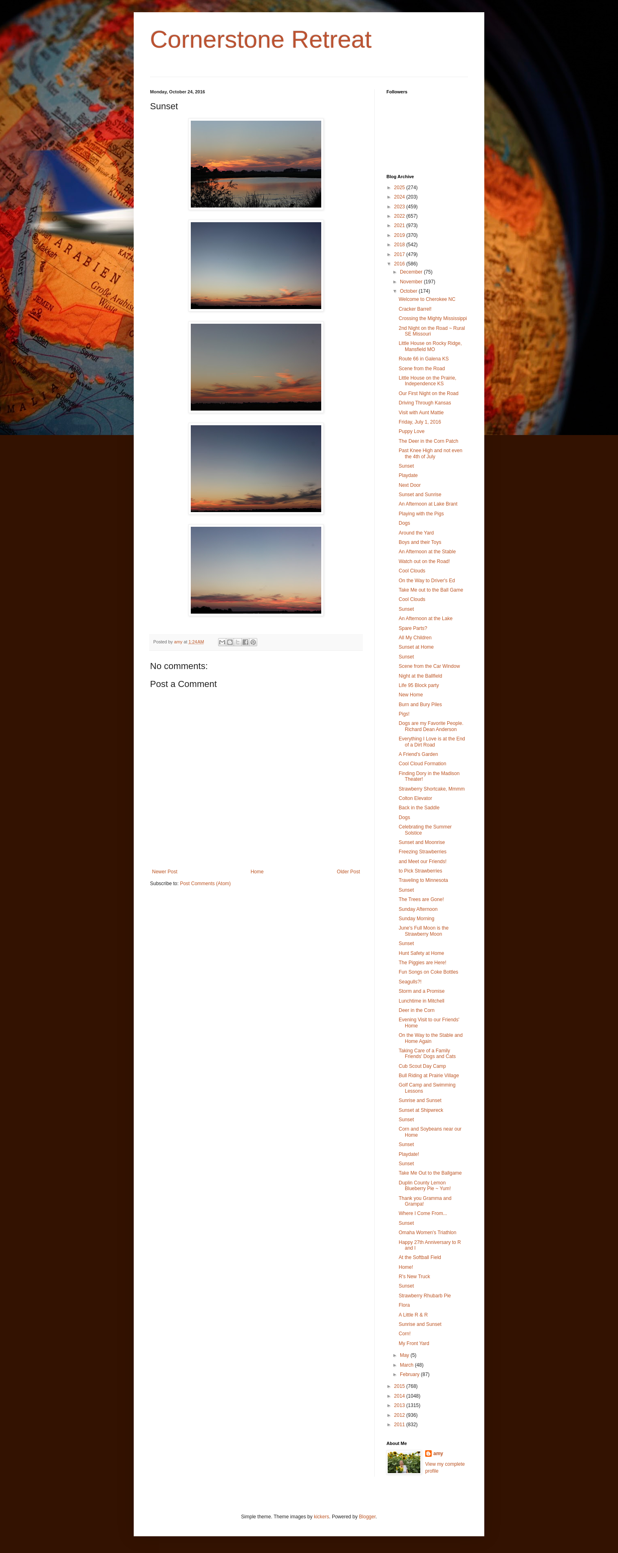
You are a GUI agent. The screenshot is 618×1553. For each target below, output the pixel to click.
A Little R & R (413, 1315)
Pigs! (404, 714)
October (409, 291)
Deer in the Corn (417, 1010)
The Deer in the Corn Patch (428, 441)
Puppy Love (411, 431)
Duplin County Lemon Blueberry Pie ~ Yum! (425, 1185)
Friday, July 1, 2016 (420, 422)
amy (438, 1453)
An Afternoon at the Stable (427, 551)
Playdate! (409, 1154)
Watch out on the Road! (424, 561)
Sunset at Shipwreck (421, 1110)
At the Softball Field (420, 1257)
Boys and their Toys (420, 542)
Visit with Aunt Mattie (421, 412)
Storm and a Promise (422, 991)
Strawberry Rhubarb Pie (425, 1296)
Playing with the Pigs (421, 514)
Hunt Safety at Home (421, 953)
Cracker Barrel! (415, 309)
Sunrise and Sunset (420, 1100)
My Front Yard (414, 1343)
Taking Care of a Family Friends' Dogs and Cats (427, 1053)
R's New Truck (414, 1276)
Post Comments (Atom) (205, 883)
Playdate (408, 475)
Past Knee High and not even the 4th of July (430, 453)
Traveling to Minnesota (423, 880)
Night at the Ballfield (420, 676)
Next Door (410, 485)
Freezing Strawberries (422, 852)
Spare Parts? (413, 628)
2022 (400, 216)
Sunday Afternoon (418, 909)
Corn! (405, 1334)
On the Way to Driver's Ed (427, 580)
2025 (400, 187)
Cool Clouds (412, 571)
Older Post (348, 872)
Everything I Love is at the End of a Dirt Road (432, 741)
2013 (400, 1405)
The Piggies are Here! (422, 962)
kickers (321, 1517)
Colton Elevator (415, 798)
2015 (400, 1386)
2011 (400, 1424)
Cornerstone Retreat (261, 39)
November (412, 282)
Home (257, 872)
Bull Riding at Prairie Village (429, 1075)
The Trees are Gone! (421, 899)
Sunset (406, 466)
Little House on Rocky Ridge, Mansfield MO (430, 346)
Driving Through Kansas (425, 403)
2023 (400, 207)
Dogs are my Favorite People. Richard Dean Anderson (431, 726)
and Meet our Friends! (422, 861)
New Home (411, 695)
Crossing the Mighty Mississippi (433, 318)
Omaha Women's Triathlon (427, 1232)
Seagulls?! (410, 982)
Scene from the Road (422, 368)
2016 (400, 264)
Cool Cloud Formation (422, 764)
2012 (400, 1415)
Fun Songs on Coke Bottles (428, 972)
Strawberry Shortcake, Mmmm (432, 789)
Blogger (367, 1517)
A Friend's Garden (418, 754)
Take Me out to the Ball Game (431, 590)
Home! (406, 1267)
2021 (400, 225)
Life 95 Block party (419, 685)
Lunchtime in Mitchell (421, 1001)
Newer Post (164, 872)
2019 (400, 235)
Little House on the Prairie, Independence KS (427, 381)
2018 (400, 244)
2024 (400, 197)
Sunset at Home (416, 647)
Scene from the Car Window (429, 666)
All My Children (415, 638)
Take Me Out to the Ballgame (430, 1173)
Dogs (404, 523)
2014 (400, 1396)
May (405, 1355)
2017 (400, 254)
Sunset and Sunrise (420, 494)
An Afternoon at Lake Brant (428, 504)
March (407, 1365)
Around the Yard (416, 533)
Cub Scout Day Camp (422, 1066)
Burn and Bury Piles (420, 704)
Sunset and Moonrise (422, 842)
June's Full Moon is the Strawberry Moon (423, 931)
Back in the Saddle (419, 808)
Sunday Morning (416, 918)
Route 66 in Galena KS (424, 359)
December (412, 272)
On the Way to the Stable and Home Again (431, 1038)
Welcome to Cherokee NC (427, 299)
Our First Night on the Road (429, 393)
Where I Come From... (423, 1213)
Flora (404, 1305)
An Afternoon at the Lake (425, 618)
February (410, 1374)
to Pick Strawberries (420, 871)
